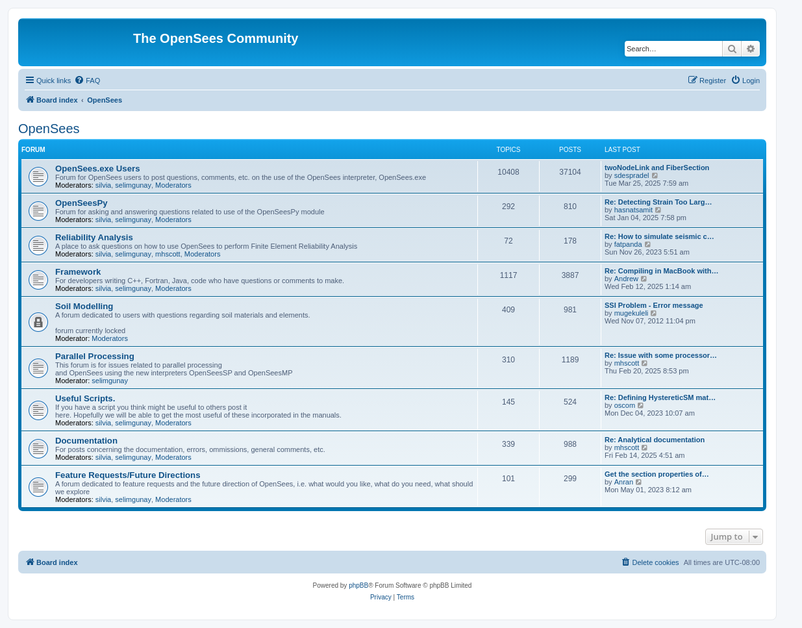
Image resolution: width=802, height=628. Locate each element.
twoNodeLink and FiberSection (657, 167)
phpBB (358, 585)
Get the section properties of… (657, 474)
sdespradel (631, 175)
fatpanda (628, 244)
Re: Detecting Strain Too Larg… (658, 202)
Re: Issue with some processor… (661, 355)
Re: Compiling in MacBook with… (661, 271)
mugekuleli (631, 313)
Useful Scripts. (85, 398)
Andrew (626, 279)
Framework (78, 272)
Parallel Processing (94, 356)
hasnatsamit (633, 210)
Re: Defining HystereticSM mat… (660, 397)
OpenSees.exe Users (97, 168)
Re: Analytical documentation (655, 440)
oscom (624, 405)
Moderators (173, 185)
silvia (103, 185)
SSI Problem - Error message (654, 305)
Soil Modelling (84, 306)
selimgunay (133, 185)
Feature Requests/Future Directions (128, 475)
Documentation (86, 441)
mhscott (168, 254)
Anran (623, 482)
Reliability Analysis (94, 237)
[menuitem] (87, 80)
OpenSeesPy (81, 203)
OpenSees (49, 128)
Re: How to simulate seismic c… (659, 236)
